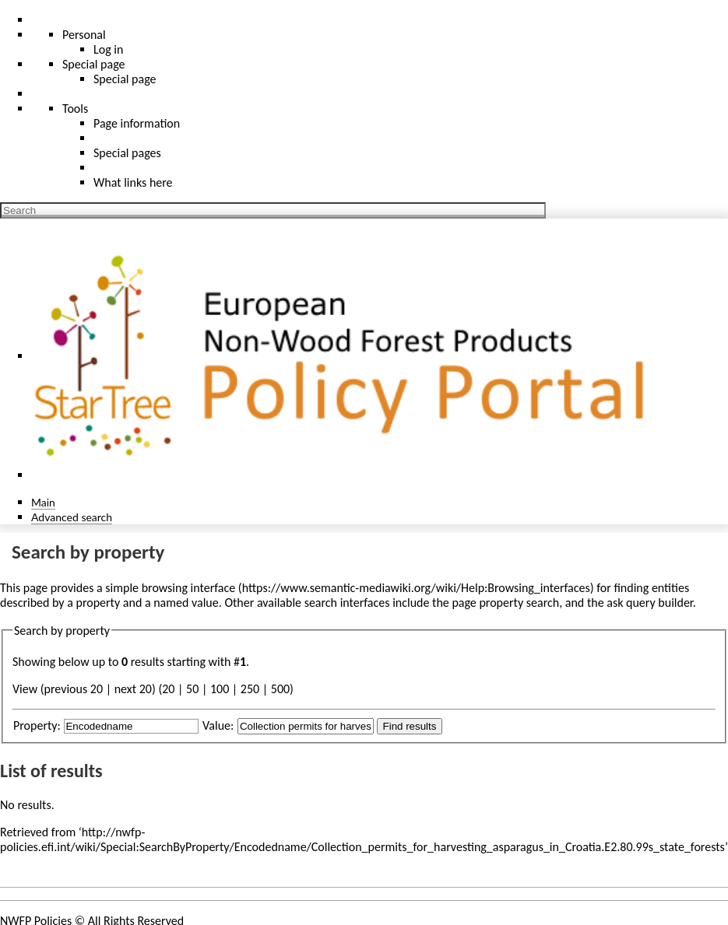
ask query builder (650, 602)
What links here (133, 182)
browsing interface (189, 587)
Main (43, 502)
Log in (108, 49)
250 (250, 688)
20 (168, 688)
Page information (136, 123)
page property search (505, 602)
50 (192, 688)
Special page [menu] (93, 64)
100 (219, 688)
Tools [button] (75, 108)
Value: (218, 725)
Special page (125, 79)
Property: (37, 725)
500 (280, 688)
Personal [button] (84, 34)
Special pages (127, 152)
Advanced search (71, 517)
